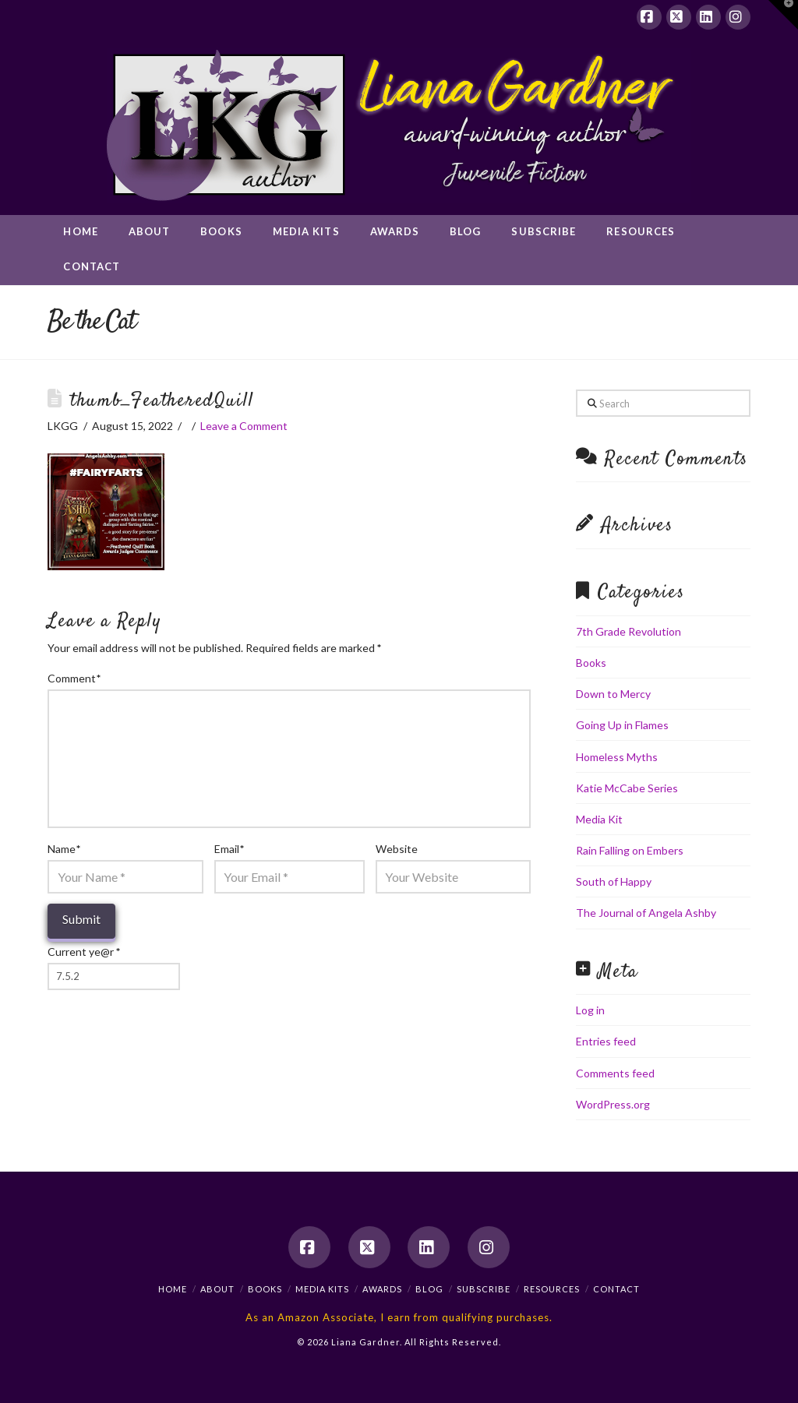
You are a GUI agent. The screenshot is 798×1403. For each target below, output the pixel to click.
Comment (74, 678)
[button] (783, 15)
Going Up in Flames (622, 724)
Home (172, 1289)
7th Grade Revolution (628, 631)
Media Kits (322, 1289)
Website (397, 848)
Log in (590, 1010)
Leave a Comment (244, 425)
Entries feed (606, 1041)
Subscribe (483, 1289)
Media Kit (599, 819)
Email (229, 848)
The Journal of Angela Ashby (646, 912)
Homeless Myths (617, 756)
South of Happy (613, 881)
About (217, 1289)
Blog (429, 1289)
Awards (382, 1289)
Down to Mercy (613, 693)
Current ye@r (84, 951)
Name (64, 848)
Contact (616, 1289)
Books (591, 662)
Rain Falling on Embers (629, 850)
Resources (552, 1289)
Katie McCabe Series (627, 788)
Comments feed (615, 1073)
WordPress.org (613, 1104)
